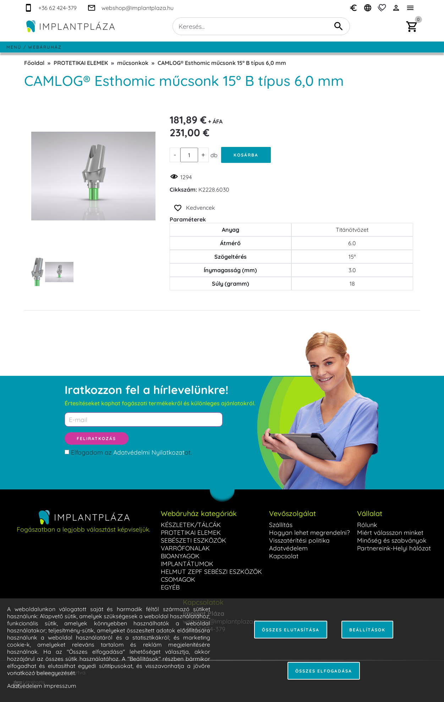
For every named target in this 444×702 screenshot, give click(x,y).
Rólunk (367, 524)
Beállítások (367, 629)
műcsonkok (132, 62)
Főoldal (34, 62)
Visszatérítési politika (299, 540)
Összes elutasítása (290, 629)
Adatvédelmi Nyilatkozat (149, 452)
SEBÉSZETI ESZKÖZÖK (193, 540)
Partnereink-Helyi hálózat (394, 548)
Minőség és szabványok (391, 540)
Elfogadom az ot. (131, 452)
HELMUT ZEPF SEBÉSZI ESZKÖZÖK (211, 571)
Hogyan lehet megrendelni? (309, 532)
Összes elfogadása (323, 671)
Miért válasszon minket (390, 532)
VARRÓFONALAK (185, 548)
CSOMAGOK (178, 579)
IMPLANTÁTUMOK (187, 563)
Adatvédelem (288, 548)
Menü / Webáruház (34, 47)
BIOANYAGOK (180, 556)
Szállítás (280, 524)
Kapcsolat (283, 556)
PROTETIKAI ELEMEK (81, 62)
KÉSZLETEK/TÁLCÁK (191, 524)
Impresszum (60, 685)
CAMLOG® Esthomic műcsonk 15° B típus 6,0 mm (222, 62)
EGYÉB (170, 587)
